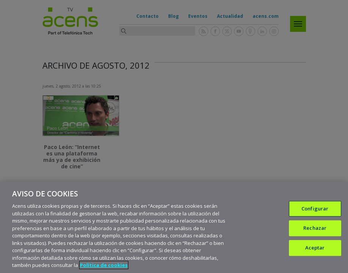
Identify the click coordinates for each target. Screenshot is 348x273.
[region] (174, 227)
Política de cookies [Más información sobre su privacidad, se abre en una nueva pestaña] (104, 265)
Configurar (314, 208)
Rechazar (314, 227)
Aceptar (315, 247)
